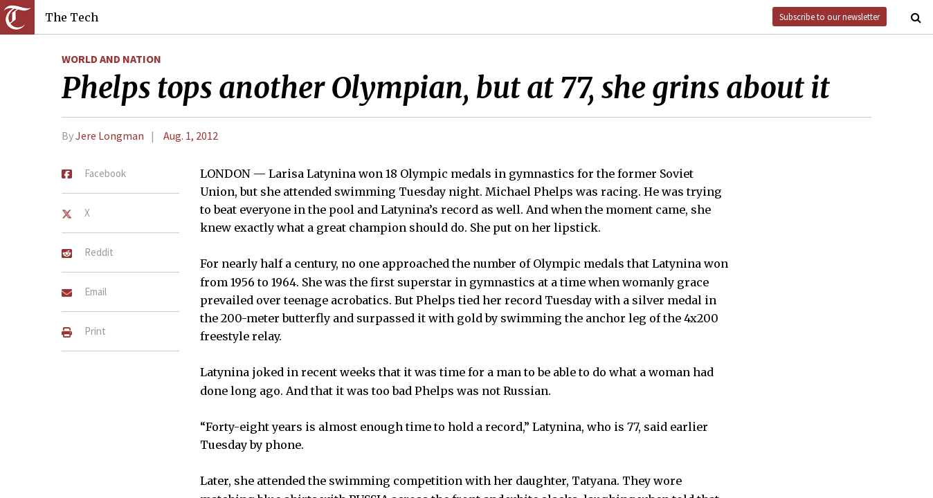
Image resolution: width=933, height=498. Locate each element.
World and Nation (111, 59)
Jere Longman (109, 135)
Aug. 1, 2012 (190, 135)
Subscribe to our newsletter (829, 16)
